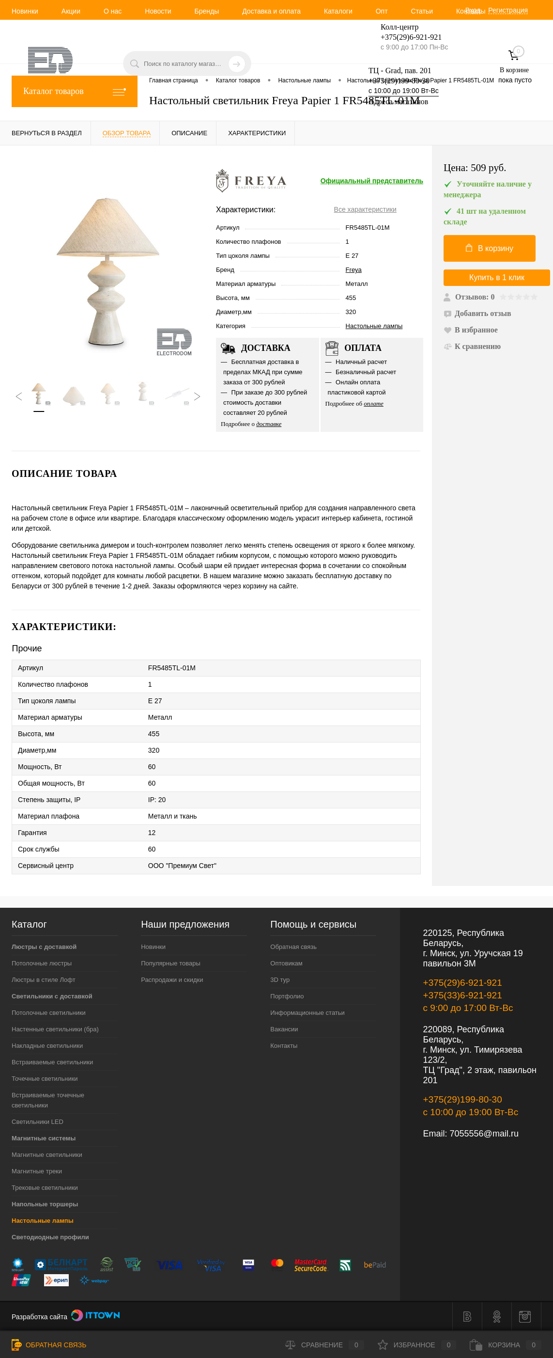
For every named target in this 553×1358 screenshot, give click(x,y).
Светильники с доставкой (52, 996)
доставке (268, 423)
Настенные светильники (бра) (55, 1029)
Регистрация (508, 10)
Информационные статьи (307, 1012)
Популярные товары (170, 963)
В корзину (489, 248)
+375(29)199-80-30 (399, 81)
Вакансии (284, 1029)
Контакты (283, 1045)
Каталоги (338, 11)
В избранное (471, 330)
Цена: (475, 168)
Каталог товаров (74, 91)
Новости (158, 11)
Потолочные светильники (49, 1012)
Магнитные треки (37, 1171)
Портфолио (287, 996)
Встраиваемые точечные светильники (48, 1100)
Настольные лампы (374, 326)
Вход (473, 10)
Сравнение (324, 1345)
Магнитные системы (44, 1138)
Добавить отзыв (477, 313)
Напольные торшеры (45, 1204)
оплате (374, 403)
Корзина (505, 1345)
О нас (113, 11)
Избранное (417, 1345)
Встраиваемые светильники (52, 1062)
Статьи (422, 11)
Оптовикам (286, 963)
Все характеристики (365, 209)
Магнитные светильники (47, 1154)
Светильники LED (37, 1121)
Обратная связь (293, 946)
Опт (382, 11)
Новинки (25, 11)
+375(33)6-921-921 (462, 995)
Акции (70, 11)
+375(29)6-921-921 (462, 983)
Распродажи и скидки (172, 979)
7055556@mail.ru (484, 1133)
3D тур (280, 979)
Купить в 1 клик (496, 277)
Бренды (206, 11)
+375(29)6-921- (405, 37)
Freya (354, 269)
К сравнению (472, 346)
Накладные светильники (47, 1045)
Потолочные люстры (42, 963)
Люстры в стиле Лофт (44, 979)
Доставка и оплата (271, 11)
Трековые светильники (45, 1187)
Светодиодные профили (50, 1237)
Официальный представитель (372, 181)
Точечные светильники (45, 1078)
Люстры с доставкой (44, 946)
